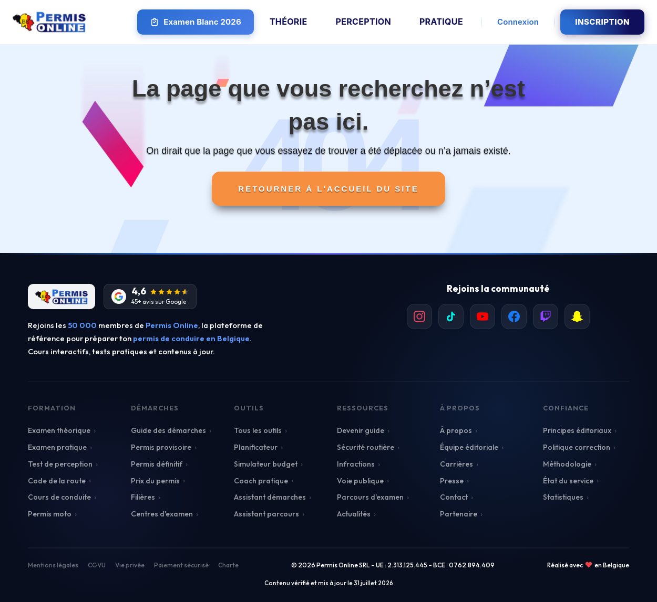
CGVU (97, 565)
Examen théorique (59, 430)
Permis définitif (156, 464)
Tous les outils (258, 430)
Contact (454, 497)
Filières (143, 497)
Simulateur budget (265, 464)
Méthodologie (567, 464)
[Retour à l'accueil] (61, 296)
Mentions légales (53, 565)
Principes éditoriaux (577, 430)
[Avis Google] (150, 296)
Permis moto (49, 514)
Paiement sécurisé (181, 565)
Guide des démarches (168, 430)
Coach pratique (261, 480)
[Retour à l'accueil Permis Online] (49, 22)
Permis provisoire (161, 447)
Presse (452, 480)
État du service (568, 480)
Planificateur (256, 447)
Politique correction (576, 447)
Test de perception (60, 464)
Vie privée (130, 565)
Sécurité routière (365, 447)
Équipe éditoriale (469, 447)
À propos (456, 430)
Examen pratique (57, 447)
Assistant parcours (266, 514)
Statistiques (563, 497)
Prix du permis (155, 480)
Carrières (456, 464)
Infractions (356, 464)
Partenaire (458, 514)
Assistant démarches (270, 497)
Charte (228, 565)
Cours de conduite (59, 497)
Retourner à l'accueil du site (328, 188)
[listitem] (419, 316)
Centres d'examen (162, 514)
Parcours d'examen (370, 497)
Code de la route (57, 480)
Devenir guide (360, 430)
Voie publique (360, 480)
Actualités (354, 514)
